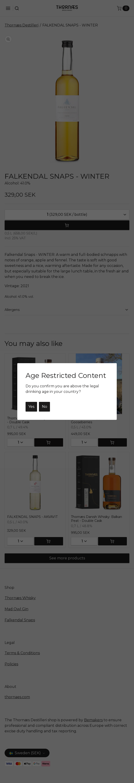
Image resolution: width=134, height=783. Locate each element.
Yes (31, 406)
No (44, 406)
